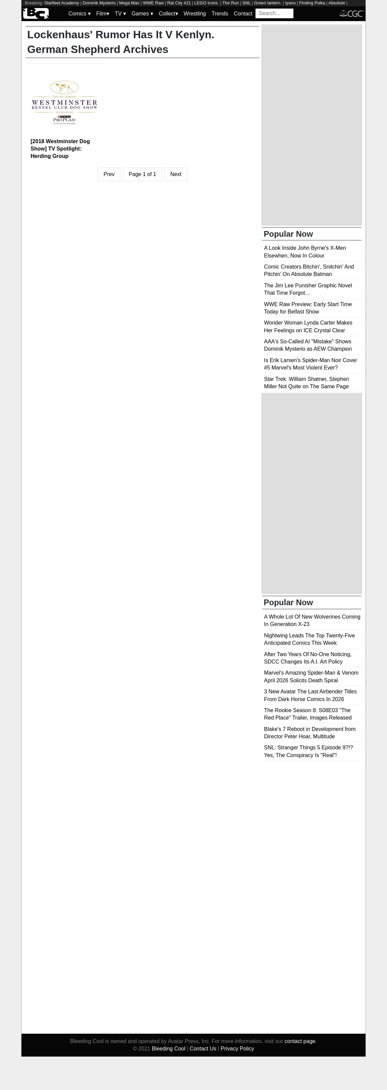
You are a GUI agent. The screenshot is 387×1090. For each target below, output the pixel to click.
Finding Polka (312, 2)
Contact (243, 13)
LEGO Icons (207, 2)
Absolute (337, 2)
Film (102, 13)
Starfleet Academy (61, 2)
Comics (80, 13)
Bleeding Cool (168, 1048)
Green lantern (268, 2)
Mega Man (129, 2)
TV (120, 13)
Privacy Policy (237, 1048)
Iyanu (290, 2)
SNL (247, 2)
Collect (168, 13)
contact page (300, 1041)
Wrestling (195, 13)
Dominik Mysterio (99, 2)
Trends (220, 13)
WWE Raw (153, 2)
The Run (230, 2)
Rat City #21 (179, 2)
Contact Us (203, 1048)
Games (142, 13)
